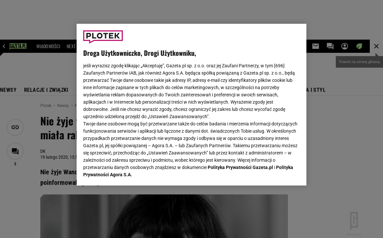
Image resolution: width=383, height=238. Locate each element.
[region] (191, 105)
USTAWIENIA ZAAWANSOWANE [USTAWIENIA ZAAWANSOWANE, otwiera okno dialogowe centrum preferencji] (126, 172)
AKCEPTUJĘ (277, 172)
